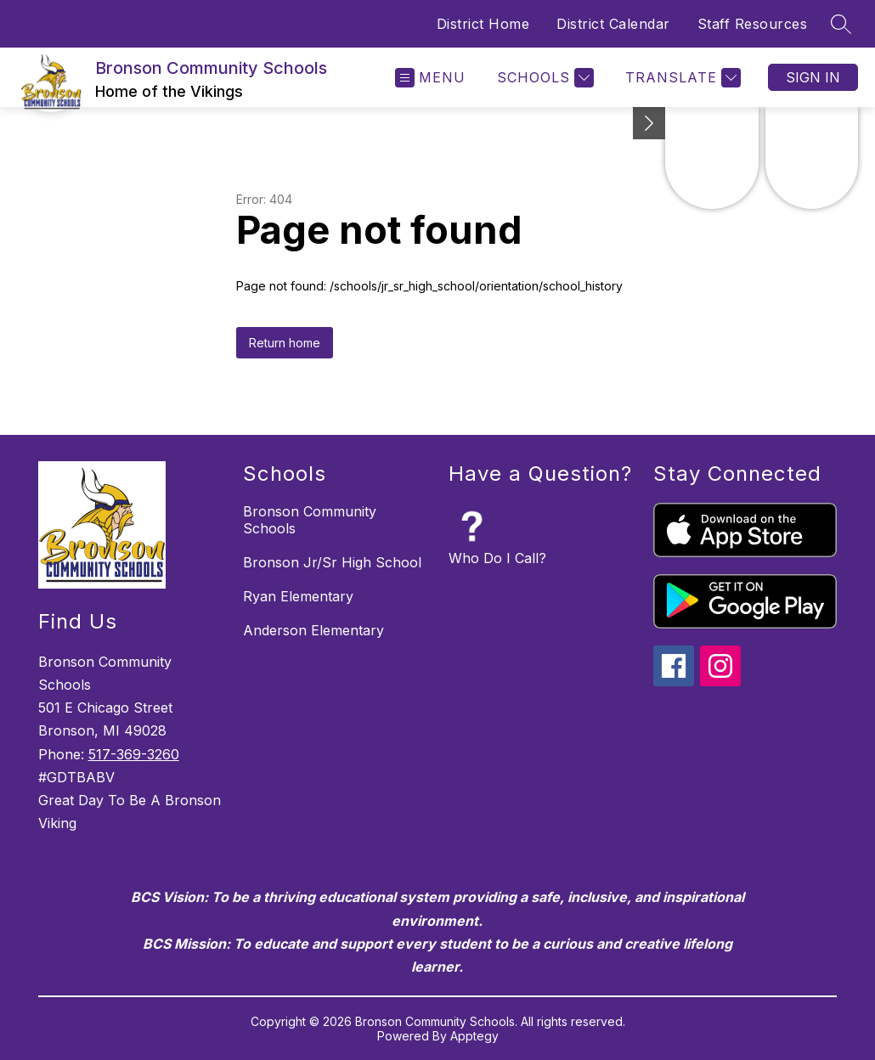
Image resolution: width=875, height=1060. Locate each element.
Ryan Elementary (298, 596)
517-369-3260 (133, 754)
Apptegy (474, 1036)
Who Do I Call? (497, 558)
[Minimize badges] (649, 123)
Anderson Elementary (313, 630)
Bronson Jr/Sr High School (332, 562)
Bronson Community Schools (309, 520)
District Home (483, 23)
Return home (284, 342)
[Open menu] (430, 77)
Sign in (813, 77)
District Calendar (613, 23)
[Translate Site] (681, 77)
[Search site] (841, 24)
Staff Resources (752, 23)
